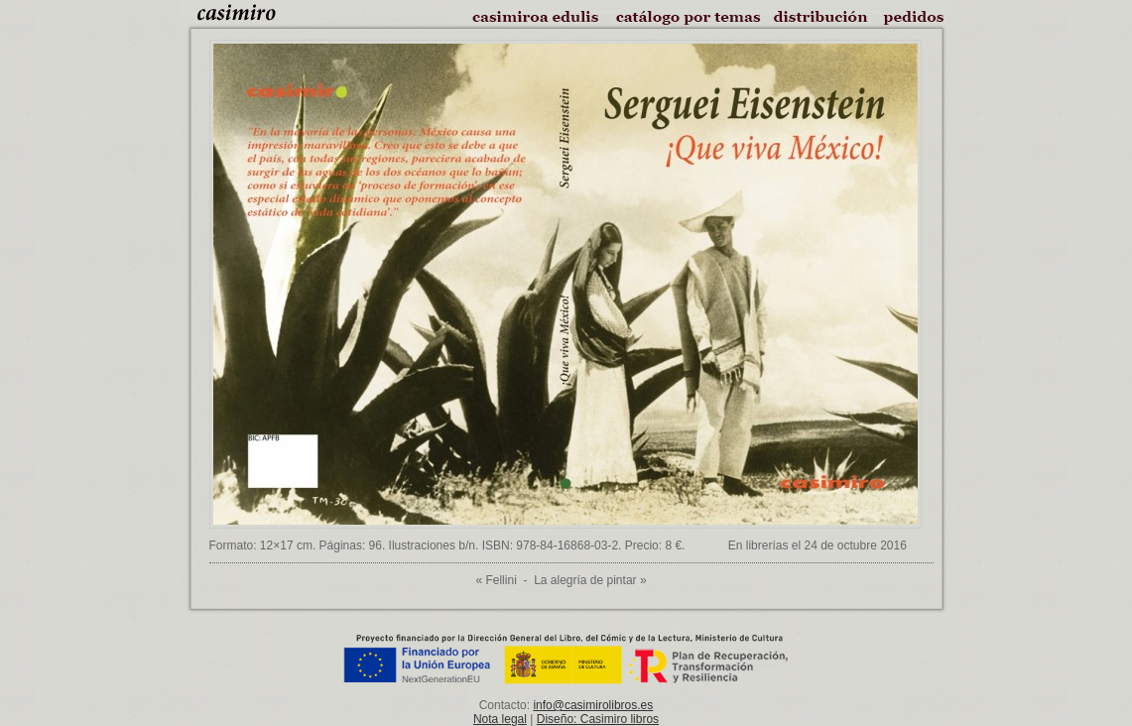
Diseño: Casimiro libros (598, 719)
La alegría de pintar (585, 580)
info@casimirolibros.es (593, 705)
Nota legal (500, 719)
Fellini (500, 580)
